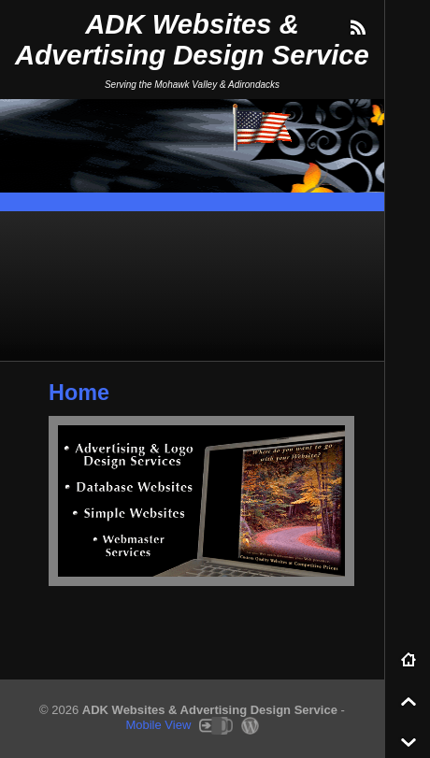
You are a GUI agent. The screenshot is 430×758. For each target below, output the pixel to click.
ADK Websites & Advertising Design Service (192, 39)
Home (79, 392)
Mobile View (158, 725)
